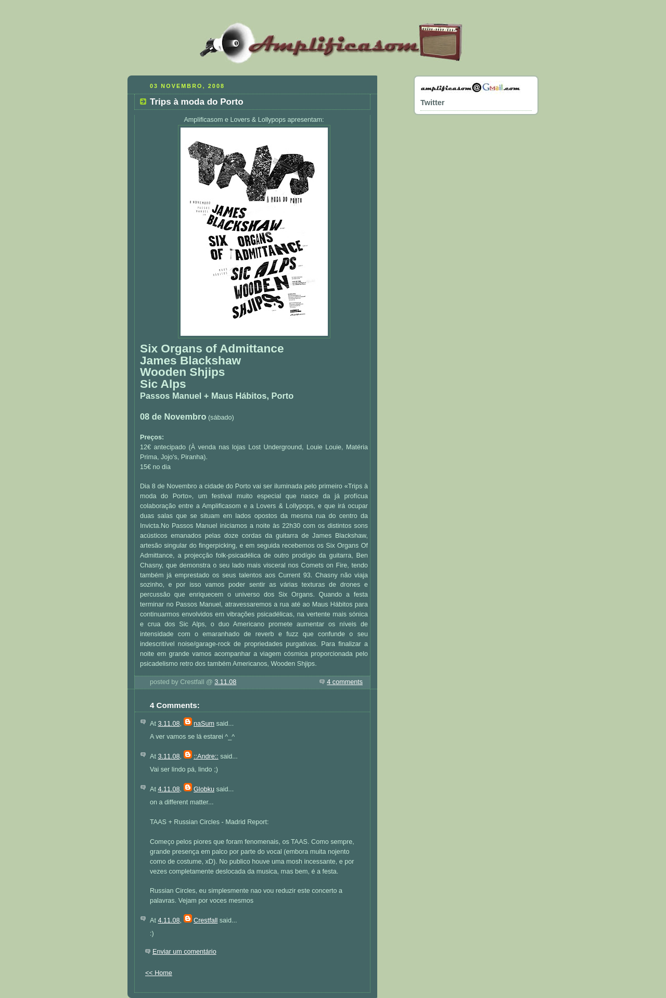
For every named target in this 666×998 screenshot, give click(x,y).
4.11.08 (169, 789)
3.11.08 (225, 682)
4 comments (345, 682)
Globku (204, 789)
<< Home (158, 973)
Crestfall (205, 920)
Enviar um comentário (184, 951)
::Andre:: (206, 756)
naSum (204, 723)
